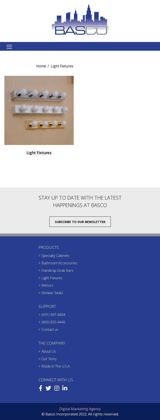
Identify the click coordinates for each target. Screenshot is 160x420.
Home (41, 66)
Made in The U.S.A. (56, 366)
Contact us (50, 329)
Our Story (49, 358)
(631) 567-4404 (53, 314)
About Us (49, 351)
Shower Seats (52, 292)
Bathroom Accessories (59, 263)
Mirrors (47, 285)
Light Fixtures (52, 277)
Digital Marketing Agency (80, 408)
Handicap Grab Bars (57, 270)
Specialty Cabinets (56, 255)
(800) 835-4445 (53, 322)
